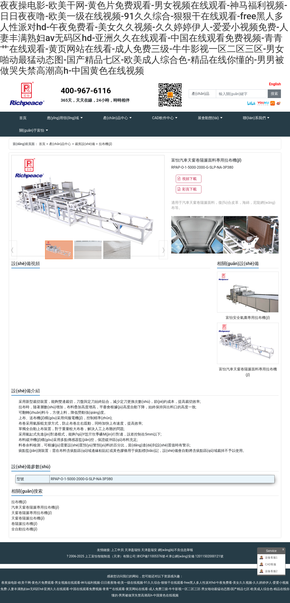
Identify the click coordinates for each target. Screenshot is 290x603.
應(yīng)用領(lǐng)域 (63, 118)
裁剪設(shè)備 (85, 144)
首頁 (28, 116)
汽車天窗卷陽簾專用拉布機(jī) (35, 507)
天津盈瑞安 (149, 550)
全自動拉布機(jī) (24, 529)
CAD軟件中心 (163, 118)
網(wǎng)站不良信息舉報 (175, 550)
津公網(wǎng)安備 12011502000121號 (196, 556)
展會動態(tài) (209, 118)
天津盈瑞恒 (132, 550)
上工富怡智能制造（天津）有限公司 (110, 556)
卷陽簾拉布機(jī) (24, 524)
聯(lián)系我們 (254, 118)
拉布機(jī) (105, 144)
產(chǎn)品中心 (116, 118)
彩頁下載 (187, 189)
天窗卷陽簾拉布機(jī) (28, 518)
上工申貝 (117, 550)
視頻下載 (187, 179)
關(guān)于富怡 (32, 130)
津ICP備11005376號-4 (152, 556)
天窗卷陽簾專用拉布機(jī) (31, 513)
